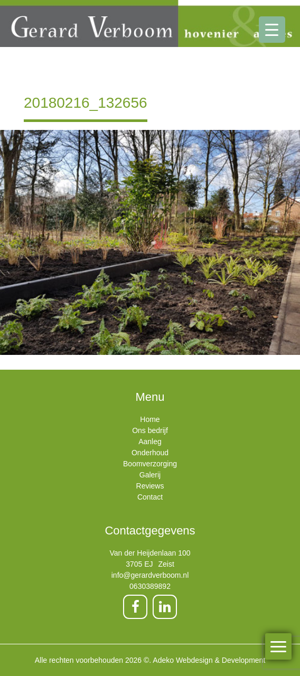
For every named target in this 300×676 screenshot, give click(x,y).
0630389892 (150, 586)
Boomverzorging (150, 463)
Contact (150, 497)
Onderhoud (150, 452)
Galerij (150, 475)
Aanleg (150, 441)
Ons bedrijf (150, 430)
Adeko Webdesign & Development (209, 660)
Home (150, 419)
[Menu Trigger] (272, 29)
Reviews (150, 486)
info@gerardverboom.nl (150, 575)
